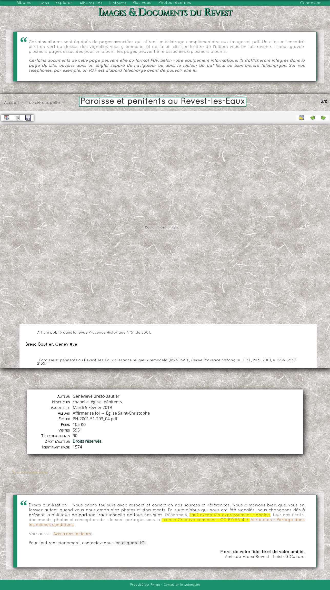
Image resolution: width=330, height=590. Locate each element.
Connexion (311, 3)
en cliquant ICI (131, 543)
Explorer (63, 3)
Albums (23, 3)
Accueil (11, 103)
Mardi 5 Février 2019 (92, 407)
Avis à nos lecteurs (72, 534)
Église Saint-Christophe (128, 413)
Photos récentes (174, 3)
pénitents (113, 402)
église (96, 402)
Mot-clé (33, 103)
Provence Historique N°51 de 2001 (119, 332)
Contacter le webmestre (182, 585)
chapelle (51, 103)
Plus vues (142, 3)
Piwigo (155, 585)
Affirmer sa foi (86, 413)
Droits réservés (87, 441)
